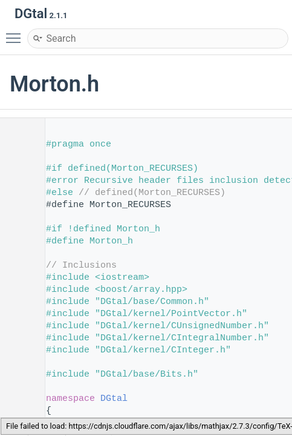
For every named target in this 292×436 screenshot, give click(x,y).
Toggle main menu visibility (16, 33)
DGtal (114, 399)
